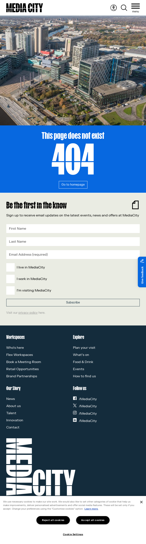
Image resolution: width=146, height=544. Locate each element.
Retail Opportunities (22, 369)
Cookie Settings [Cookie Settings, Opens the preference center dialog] (73, 534)
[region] (73, 520)
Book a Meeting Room (23, 362)
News (10, 399)
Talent (11, 413)
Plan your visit (84, 348)
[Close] (141, 502)
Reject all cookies (53, 520)
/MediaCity (85, 399)
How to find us (84, 376)
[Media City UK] (24, 7)
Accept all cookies (93, 520)
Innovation (14, 420)
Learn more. (91, 508)
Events (78, 369)
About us (13, 406)
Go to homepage (73, 184)
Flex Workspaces (19, 355)
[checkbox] (72, 279)
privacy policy (28, 313)
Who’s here (15, 348)
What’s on (81, 355)
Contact (12, 427)
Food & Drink (83, 362)
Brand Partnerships (21, 376)
